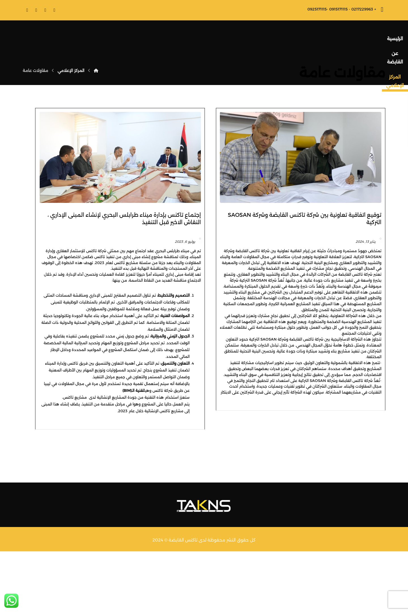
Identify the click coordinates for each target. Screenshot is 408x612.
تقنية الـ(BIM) (214, 437)
